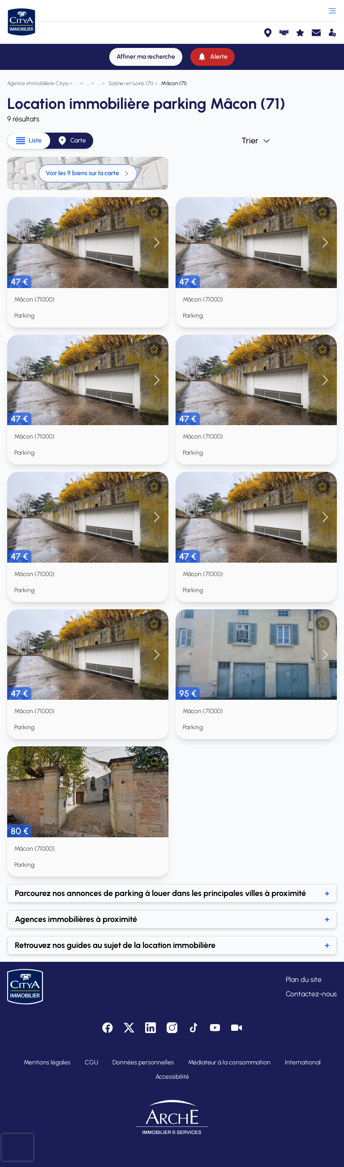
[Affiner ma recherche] (146, 56)
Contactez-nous (311, 994)
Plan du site (304, 979)
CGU (91, 1062)
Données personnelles (143, 1062)
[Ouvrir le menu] (332, 10)
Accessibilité (172, 1077)
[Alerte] (212, 56)
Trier (256, 141)
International (303, 1062)
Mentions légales (47, 1062)
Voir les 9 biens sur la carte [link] (88, 173)
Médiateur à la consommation (229, 1062)
